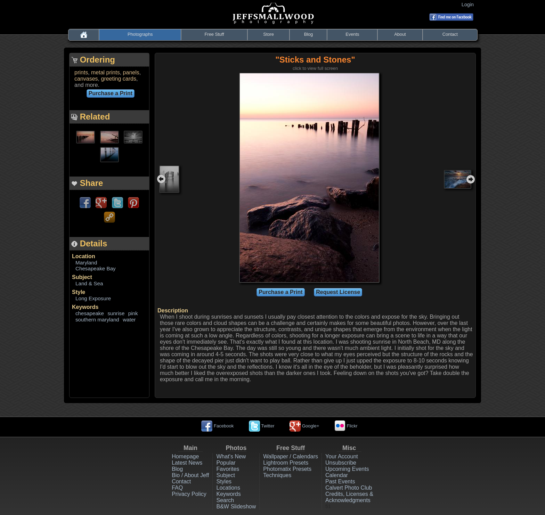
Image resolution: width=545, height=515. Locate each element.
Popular (225, 463)
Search (225, 500)
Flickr (346, 425)
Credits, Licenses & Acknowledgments (349, 497)
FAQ (177, 488)
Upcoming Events (347, 469)
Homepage (185, 456)
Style (78, 292)
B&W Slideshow (236, 506)
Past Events (340, 481)
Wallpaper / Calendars (290, 456)
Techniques (277, 475)
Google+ (304, 425)
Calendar (336, 475)
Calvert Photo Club (348, 488)
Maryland (86, 262)
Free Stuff (214, 34)
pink (133, 313)
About (400, 34)
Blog (308, 34)
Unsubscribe (340, 463)
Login (469, 4)
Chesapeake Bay (95, 268)
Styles (223, 481)
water (129, 319)
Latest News (187, 463)
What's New (231, 456)
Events (352, 34)
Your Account (341, 456)
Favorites (227, 469)
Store (268, 34)
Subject (82, 277)
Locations (228, 488)
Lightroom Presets (285, 463)
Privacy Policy (189, 494)
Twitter (262, 425)
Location (83, 256)
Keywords (85, 307)
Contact (450, 34)
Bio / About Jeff (190, 475)
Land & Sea (89, 283)
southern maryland (97, 319)
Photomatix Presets (287, 469)
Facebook (217, 425)
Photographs (140, 34)
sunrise (115, 313)
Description (172, 310)
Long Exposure (93, 298)
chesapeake (89, 313)
